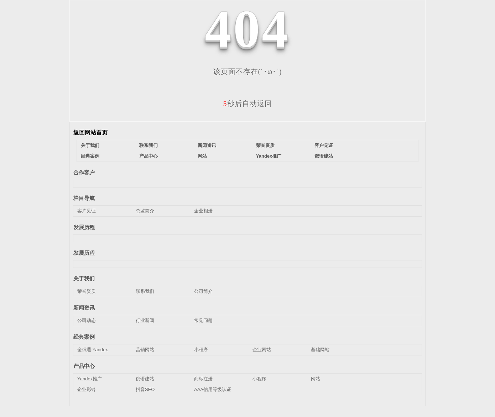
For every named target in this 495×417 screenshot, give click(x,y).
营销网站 (145, 349)
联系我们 (148, 145)
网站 (202, 156)
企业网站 (261, 349)
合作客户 (84, 172)
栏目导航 (84, 198)
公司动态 (86, 320)
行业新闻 (145, 320)
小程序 (201, 349)
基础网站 (320, 349)
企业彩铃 (86, 389)
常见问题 (203, 320)
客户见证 (323, 145)
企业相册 (203, 210)
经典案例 (90, 156)
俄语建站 (323, 156)
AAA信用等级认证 (212, 389)
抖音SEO (145, 389)
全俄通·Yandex (92, 349)
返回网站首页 (90, 133)
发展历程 (84, 227)
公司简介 (203, 291)
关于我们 (90, 145)
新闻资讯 (207, 145)
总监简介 (145, 210)
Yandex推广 (269, 156)
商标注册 (203, 378)
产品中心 (148, 156)
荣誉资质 (265, 145)
